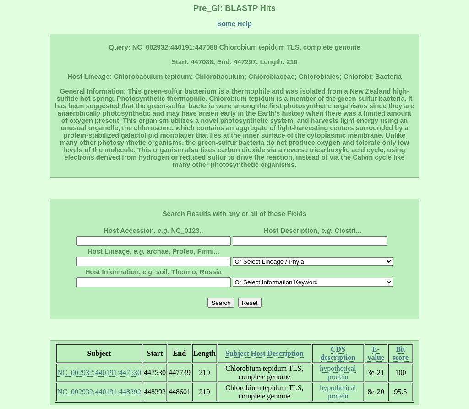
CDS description (338, 353)
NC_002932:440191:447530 (99, 372)
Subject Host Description (264, 353)
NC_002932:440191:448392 (99, 392)
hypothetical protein (338, 373)
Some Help (234, 24)
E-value (375, 353)
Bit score (401, 353)
